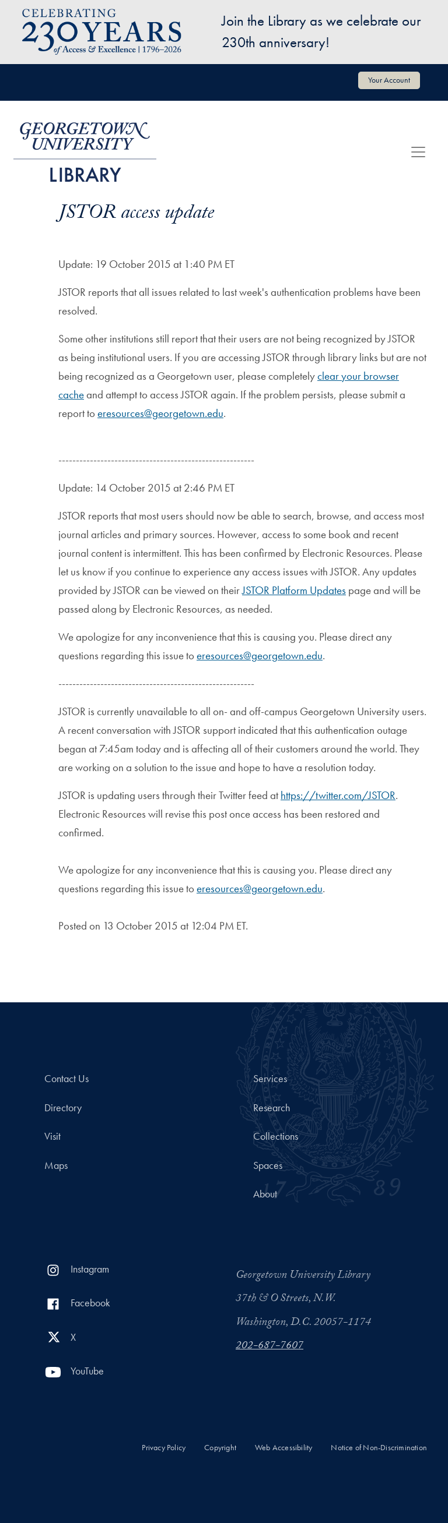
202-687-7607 (269, 1346)
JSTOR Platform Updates (294, 590)
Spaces (267, 1165)
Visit (52, 1136)
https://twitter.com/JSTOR (338, 795)
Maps (56, 1165)
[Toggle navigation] (418, 152)
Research (271, 1107)
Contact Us (66, 1078)
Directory (63, 1107)
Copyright (220, 1448)
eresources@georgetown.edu (160, 413)
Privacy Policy (164, 1448)
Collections (275, 1136)
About (265, 1194)
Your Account (389, 80)
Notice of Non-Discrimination (379, 1448)
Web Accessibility (283, 1448)
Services (270, 1078)
